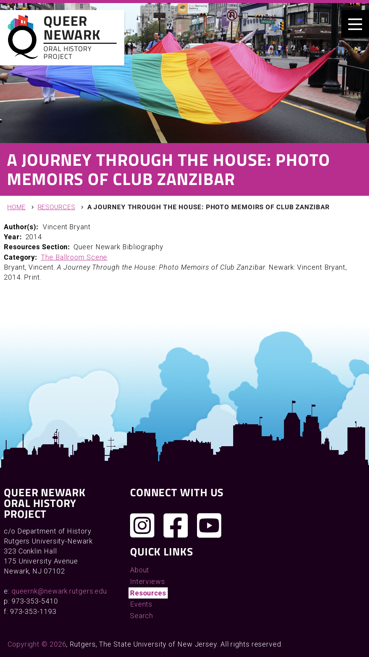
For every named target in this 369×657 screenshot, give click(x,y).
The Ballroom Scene (74, 257)
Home (16, 207)
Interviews (147, 581)
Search (141, 616)
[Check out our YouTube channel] (209, 525)
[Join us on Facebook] (176, 525)
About (140, 570)
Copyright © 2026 (37, 644)
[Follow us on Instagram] (142, 525)
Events (141, 604)
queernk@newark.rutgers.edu (59, 591)
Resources (56, 207)
